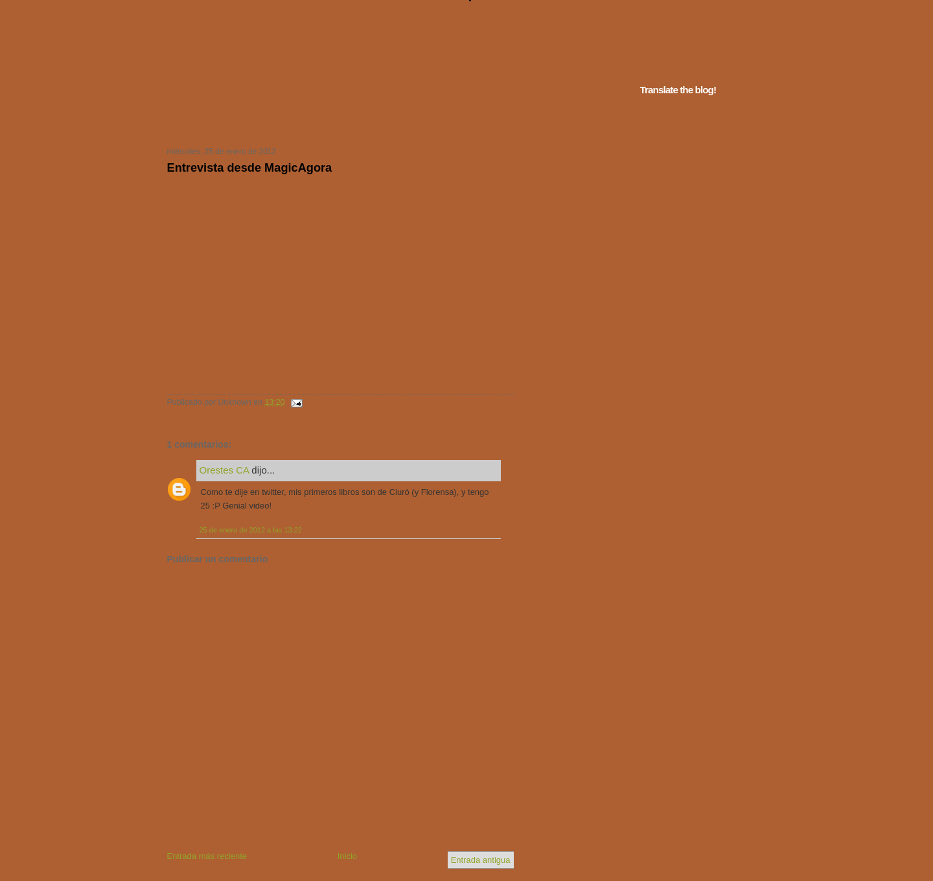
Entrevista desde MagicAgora (249, 167)
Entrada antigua (481, 860)
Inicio (347, 856)
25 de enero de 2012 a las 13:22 (251, 530)
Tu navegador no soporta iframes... (336, 121)
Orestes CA (224, 469)
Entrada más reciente (207, 856)
